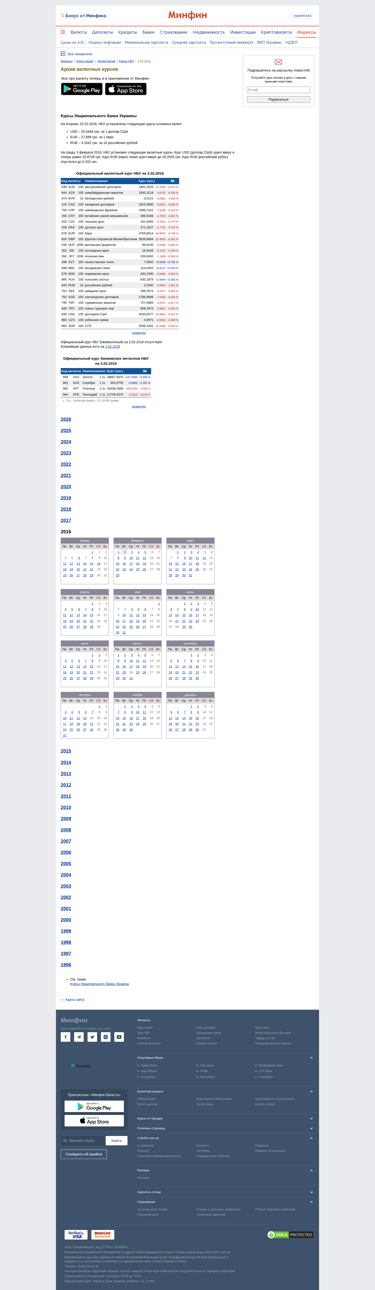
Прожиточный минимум (231, 42)
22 (91, 569)
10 (131, 558)
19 (71, 569)
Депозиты (102, 32)
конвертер (139, 333)
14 (85, 563)
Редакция (262, 1145)
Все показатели (80, 54)
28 (85, 575)
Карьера (143, 1150)
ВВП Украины (269, 42)
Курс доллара (205, 1027)
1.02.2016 (112, 346)
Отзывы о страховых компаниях (218, 1209)
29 (91, 575)
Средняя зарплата (189, 42)
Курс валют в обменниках (214, 1099)
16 (98, 563)
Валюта (79, 32)
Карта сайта (75, 1000)
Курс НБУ (143, 1033)
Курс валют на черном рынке (275, 1099)
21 (85, 569)
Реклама (143, 1178)
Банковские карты (208, 1033)
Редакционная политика (213, 1156)
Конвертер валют (149, 1043)
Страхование (174, 32)
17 (131, 563)
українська (302, 15)
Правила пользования (270, 1150)
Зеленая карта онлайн (152, 1209)
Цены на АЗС (73, 42)
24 (131, 569)
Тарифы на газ (265, 1038)
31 (190, 575)
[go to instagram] (105, 1037)
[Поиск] (116, 1140)
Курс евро (262, 1027)
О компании (145, 1145)
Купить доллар (147, 1104)
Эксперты (203, 1150)
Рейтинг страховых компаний (275, 1209)
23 (124, 569)
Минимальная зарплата (146, 42)
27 (78, 575)
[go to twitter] (92, 1037)
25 (64, 575)
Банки (148, 32)
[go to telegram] (79, 1037)
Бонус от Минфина (86, 15)
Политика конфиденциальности (159, 1156)
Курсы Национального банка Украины (99, 984)
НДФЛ (291, 42)
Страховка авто (147, 1214)
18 (64, 569)
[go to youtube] (119, 1037)
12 (71, 563)
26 (71, 575)
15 (91, 563)
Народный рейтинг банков (273, 1043)
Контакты (202, 1145)
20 (78, 569)
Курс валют (145, 1027)
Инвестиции (243, 32)
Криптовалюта (276, 32)
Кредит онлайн (206, 1043)
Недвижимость (209, 32)
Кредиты (127, 32)
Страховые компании (211, 1214)
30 (184, 575)
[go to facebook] (65, 1037)
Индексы (306, 32)
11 (64, 563)
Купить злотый (265, 1104)
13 (78, 563)
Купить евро (204, 1104)
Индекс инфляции (104, 42)
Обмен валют (146, 1099)
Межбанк (143, 1038)
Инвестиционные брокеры (273, 1033)
